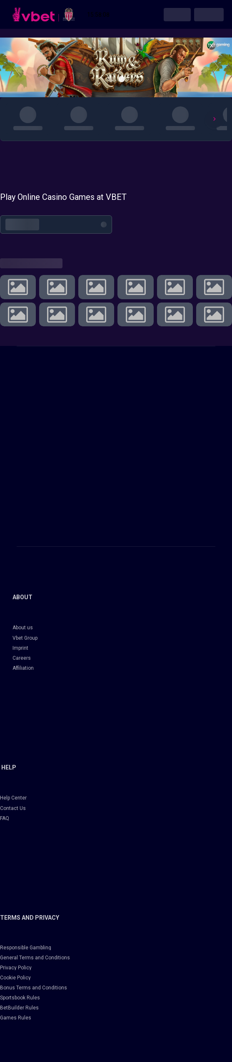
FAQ (4, 818)
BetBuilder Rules (19, 1007)
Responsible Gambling (25, 947)
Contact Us (13, 808)
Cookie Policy (15, 977)
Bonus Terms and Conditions (33, 987)
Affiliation (23, 668)
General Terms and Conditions (35, 957)
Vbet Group (24, 638)
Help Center (13, 798)
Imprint (20, 648)
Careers (21, 658)
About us (22, 628)
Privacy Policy (16, 967)
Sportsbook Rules (20, 997)
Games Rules (15, 1017)
